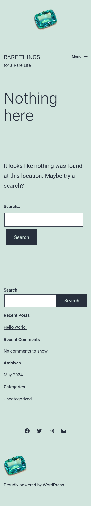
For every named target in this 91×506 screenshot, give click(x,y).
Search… (12, 206)
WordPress (53, 484)
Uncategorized (18, 398)
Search (10, 289)
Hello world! (15, 327)
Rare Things (22, 57)
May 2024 (13, 374)
